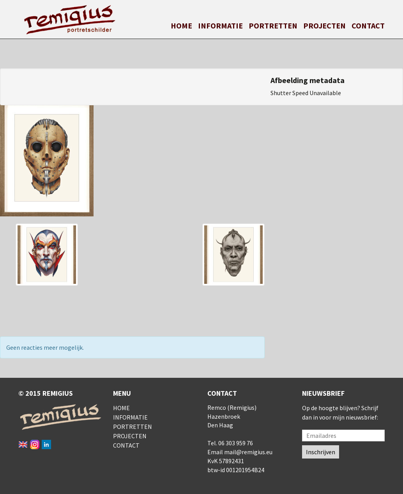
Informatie (220, 25)
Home (181, 25)
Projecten (324, 25)
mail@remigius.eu (248, 452)
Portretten (273, 25)
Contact (368, 25)
